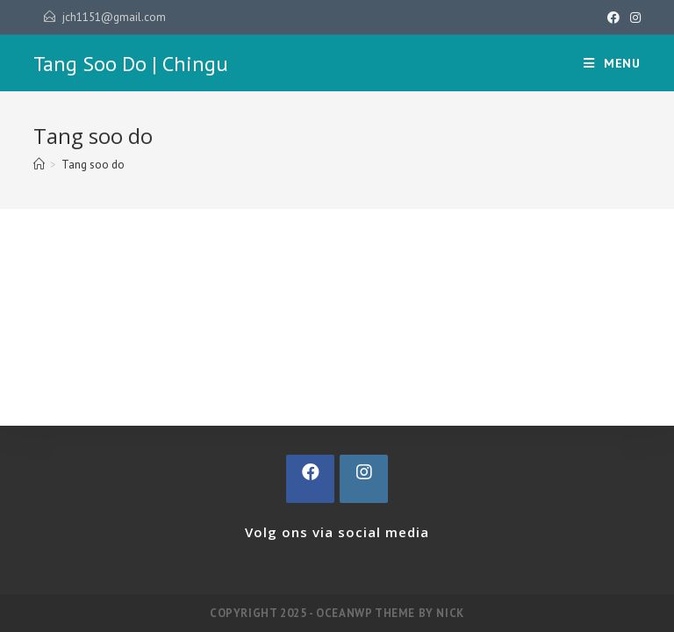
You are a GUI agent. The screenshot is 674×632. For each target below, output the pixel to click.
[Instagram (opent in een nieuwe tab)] (633, 17)
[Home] (39, 164)
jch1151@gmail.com (114, 17)
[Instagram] (364, 479)
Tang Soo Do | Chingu (130, 63)
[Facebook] (310, 479)
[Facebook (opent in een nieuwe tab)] (613, 17)
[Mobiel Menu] (612, 63)
